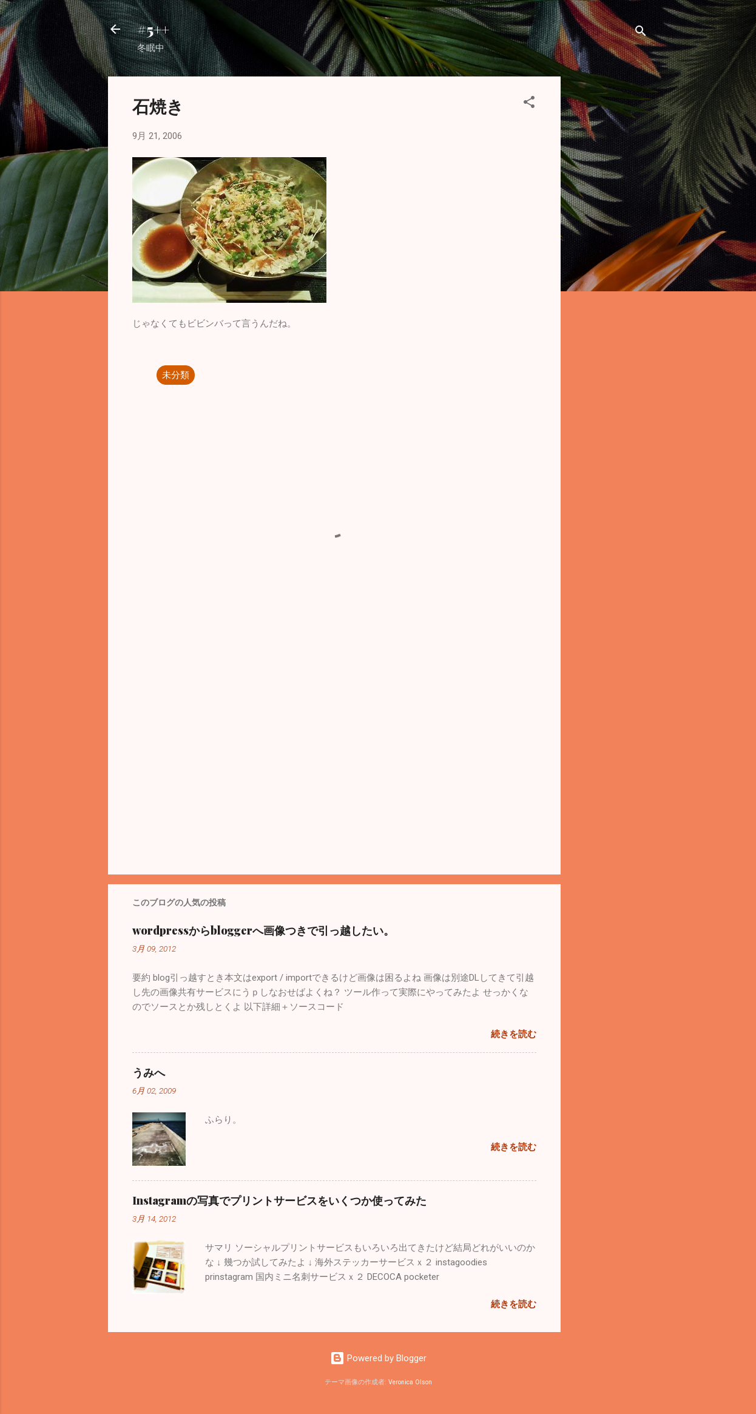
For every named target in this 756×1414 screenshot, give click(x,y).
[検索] (640, 33)
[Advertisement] (609, 258)
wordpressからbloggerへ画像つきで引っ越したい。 (263, 930)
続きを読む (513, 1034)
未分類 (175, 375)
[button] (529, 104)
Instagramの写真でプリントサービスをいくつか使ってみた (279, 1200)
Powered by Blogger (378, 1358)
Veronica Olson (410, 1382)
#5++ (153, 29)
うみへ (148, 1072)
